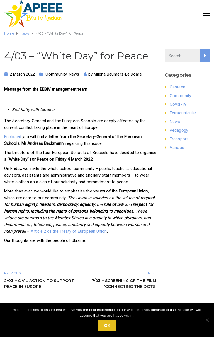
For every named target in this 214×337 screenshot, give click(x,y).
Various (177, 147)
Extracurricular (183, 112)
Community (56, 74)
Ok (107, 325)
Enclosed (12, 136)
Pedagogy (179, 130)
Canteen (177, 87)
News (74, 74)
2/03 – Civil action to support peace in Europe (39, 283)
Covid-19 (178, 104)
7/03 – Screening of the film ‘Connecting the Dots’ (124, 283)
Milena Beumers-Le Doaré (118, 74)
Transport (179, 138)
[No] (207, 320)
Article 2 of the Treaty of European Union (69, 231)
